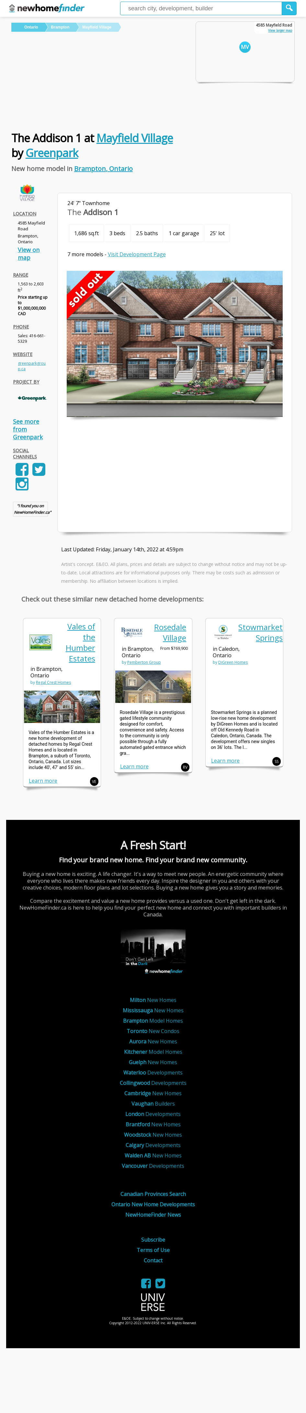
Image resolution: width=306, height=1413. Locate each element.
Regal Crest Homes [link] (53, 682)
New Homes (153, 1000)
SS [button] (276, 761)
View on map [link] (29, 253)
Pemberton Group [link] (144, 662)
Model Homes (153, 1020)
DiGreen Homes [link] (233, 662)
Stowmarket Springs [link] (260, 632)
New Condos (153, 1031)
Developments (153, 1072)
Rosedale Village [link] (170, 632)
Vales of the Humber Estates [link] (80, 642)
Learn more (43, 780)
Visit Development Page (137, 254)
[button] (289, 8)
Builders (153, 1103)
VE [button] (94, 781)
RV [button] (185, 767)
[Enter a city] (201, 8)
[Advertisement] (99, 80)
